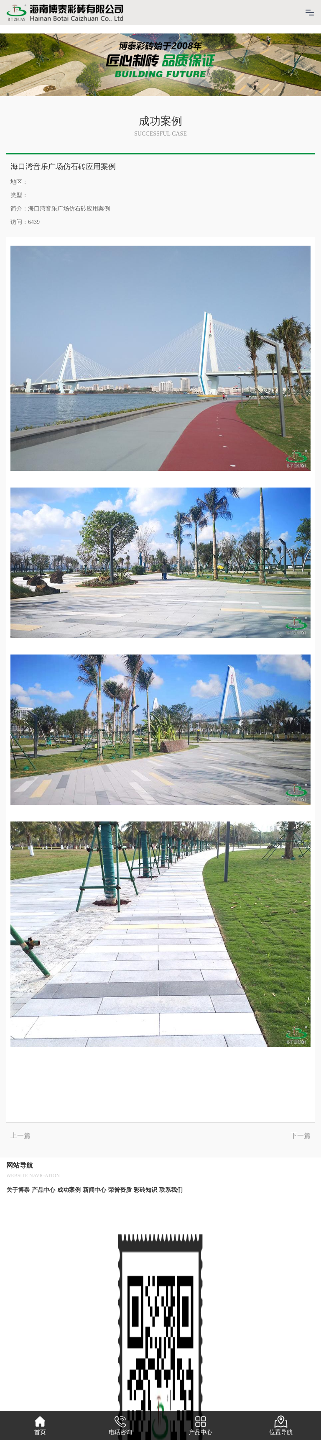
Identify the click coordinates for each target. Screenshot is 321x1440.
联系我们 (171, 1190)
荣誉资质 (120, 1190)
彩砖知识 (145, 1190)
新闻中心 (94, 1190)
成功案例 (69, 1190)
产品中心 (43, 1190)
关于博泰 (18, 1190)
